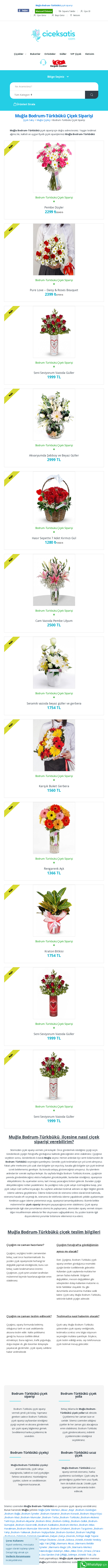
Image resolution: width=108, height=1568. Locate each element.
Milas (67, 1550)
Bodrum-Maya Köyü (91, 1513)
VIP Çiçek (75, 53)
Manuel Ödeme (44, 11)
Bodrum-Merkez (69, 1524)
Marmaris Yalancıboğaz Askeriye (45, 1550)
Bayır (72, 1509)
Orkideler (50, 53)
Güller (63, 53)
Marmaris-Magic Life (60, 1547)
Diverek (70, 1536)
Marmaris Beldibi (84, 1543)
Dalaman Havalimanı (38, 1536)
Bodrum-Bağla (13, 1513)
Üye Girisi (39, 15)
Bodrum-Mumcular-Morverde (33, 1528)
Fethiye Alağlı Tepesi (87, 1536)
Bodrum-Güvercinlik (27, 1524)
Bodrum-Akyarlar (25, 1521)
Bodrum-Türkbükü (70, 1517)
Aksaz (64, 1509)
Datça (62, 1536)
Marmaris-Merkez (82, 1547)
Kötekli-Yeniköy (92, 1539)
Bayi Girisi (57, 15)
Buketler (35, 53)
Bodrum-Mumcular (31, 1517)
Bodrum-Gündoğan (86, 1509)
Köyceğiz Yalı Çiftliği (45, 1543)
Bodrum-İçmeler (31, 1513)
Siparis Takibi (67, 11)
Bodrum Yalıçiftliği (85, 1532)
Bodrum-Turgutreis (82, 1528)
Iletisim (75, 15)
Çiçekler (18, 53)
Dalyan (54, 1536)
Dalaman (22, 1536)
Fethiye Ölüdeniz (47, 1539)
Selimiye (73, 1554)
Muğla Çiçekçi (44, 120)
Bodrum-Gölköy (61, 1521)
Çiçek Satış (28, 120)
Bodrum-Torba (50, 1517)
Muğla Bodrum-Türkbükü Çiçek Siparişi (54, 116)
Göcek (61, 1539)
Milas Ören (77, 1550)
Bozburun (10, 1536)
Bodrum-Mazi (12, 1517)
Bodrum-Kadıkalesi (48, 1524)
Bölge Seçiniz (55, 76)
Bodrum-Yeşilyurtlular (44, 1532)
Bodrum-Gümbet (65, 1532)
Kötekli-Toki (85, 1554)
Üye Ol (85, 11)
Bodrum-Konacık (70, 1513)
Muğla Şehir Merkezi (49, 1509)
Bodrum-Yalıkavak (21, 1532)
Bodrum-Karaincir (50, 1513)
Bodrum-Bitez (44, 1521)
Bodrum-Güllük (79, 1521)
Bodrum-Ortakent (61, 1528)
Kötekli (79, 1539)
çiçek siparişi (54, 5)
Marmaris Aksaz (66, 1543)
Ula (94, 1554)
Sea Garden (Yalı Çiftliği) (54, 1554)
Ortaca (88, 1550)
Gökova (70, 1539)
